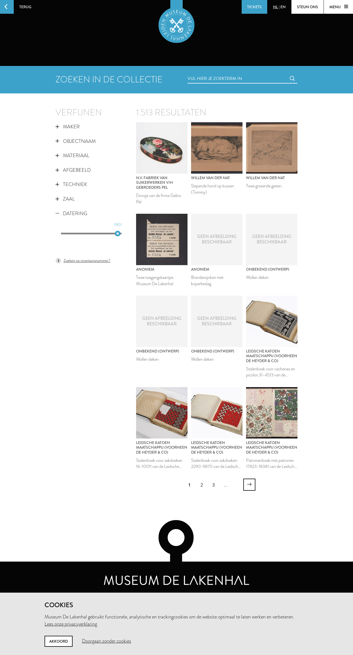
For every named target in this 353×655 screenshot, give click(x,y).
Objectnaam (76, 141)
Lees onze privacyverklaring (71, 624)
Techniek (71, 184)
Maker (68, 126)
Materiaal (72, 155)
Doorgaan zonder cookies (106, 641)
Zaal (65, 198)
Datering (71, 213)
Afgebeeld (73, 170)
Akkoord (58, 641)
